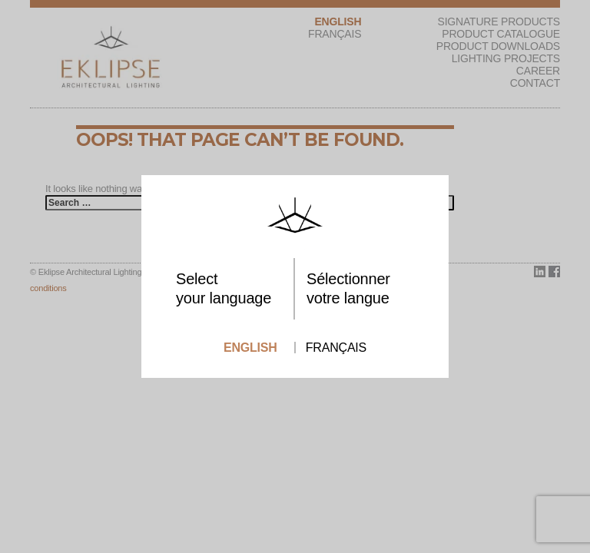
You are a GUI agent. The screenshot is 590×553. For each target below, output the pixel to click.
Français (336, 347)
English (250, 347)
